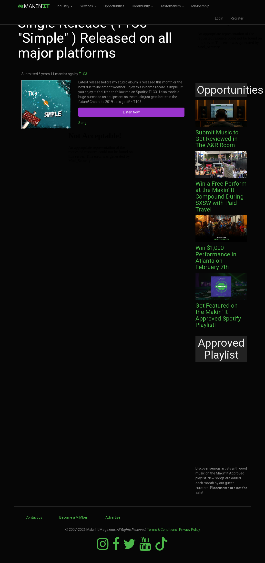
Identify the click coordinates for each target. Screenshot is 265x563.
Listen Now (131, 112)
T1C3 (83, 74)
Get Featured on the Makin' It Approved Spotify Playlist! (218, 315)
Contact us (34, 517)
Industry (64, 6)
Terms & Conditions (162, 530)
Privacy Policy (189, 530)
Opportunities (113, 6)
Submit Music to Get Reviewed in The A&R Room (216, 139)
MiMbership (200, 6)
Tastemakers (172, 6)
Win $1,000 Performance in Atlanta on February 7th (215, 257)
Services (88, 6)
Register (237, 18)
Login (219, 18)
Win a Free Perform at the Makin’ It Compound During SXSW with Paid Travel (221, 196)
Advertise (112, 517)
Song (82, 123)
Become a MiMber (73, 517)
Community (142, 6)
